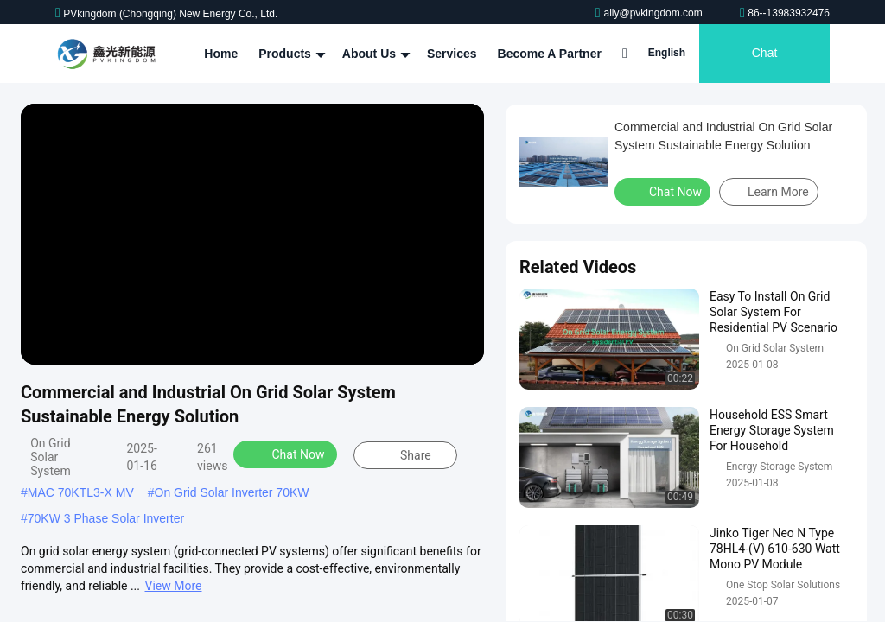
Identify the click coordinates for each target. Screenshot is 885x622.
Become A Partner (549, 53)
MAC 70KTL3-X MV (81, 492)
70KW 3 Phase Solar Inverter (106, 518)
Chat (765, 53)
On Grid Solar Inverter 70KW (232, 492)
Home (221, 53)
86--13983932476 (785, 13)
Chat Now (287, 453)
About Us (374, 53)
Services (452, 53)
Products (290, 53)
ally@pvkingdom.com (650, 13)
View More (173, 586)
